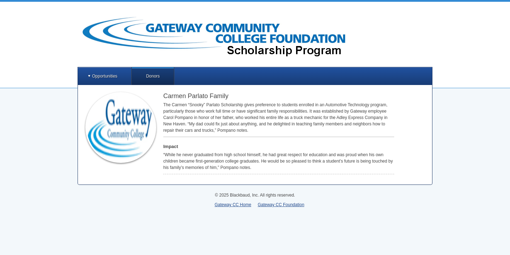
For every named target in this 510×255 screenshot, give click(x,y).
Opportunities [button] (104, 76)
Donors (153, 76)
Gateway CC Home (233, 204)
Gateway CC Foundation (281, 204)
